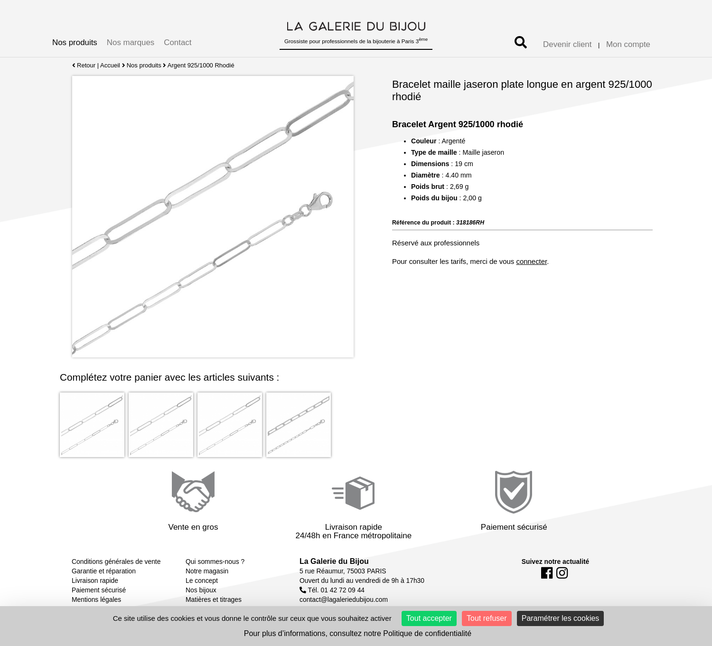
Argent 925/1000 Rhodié (201, 65)
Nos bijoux (201, 590)
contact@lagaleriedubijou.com (344, 599)
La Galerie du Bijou (334, 561)
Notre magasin (207, 571)
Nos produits (74, 42)
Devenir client (567, 44)
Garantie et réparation (104, 571)
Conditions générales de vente (116, 561)
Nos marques (130, 42)
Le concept (202, 580)
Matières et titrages (214, 599)
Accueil (110, 65)
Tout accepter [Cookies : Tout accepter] (429, 618)
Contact (177, 42)
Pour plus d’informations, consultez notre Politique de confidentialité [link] (357, 633)
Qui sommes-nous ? (215, 561)
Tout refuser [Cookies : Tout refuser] (486, 618)
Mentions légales (96, 599)
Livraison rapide (95, 580)
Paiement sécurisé (99, 590)
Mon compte (628, 44)
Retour (83, 65)
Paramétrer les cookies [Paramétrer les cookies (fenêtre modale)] (561, 618)
